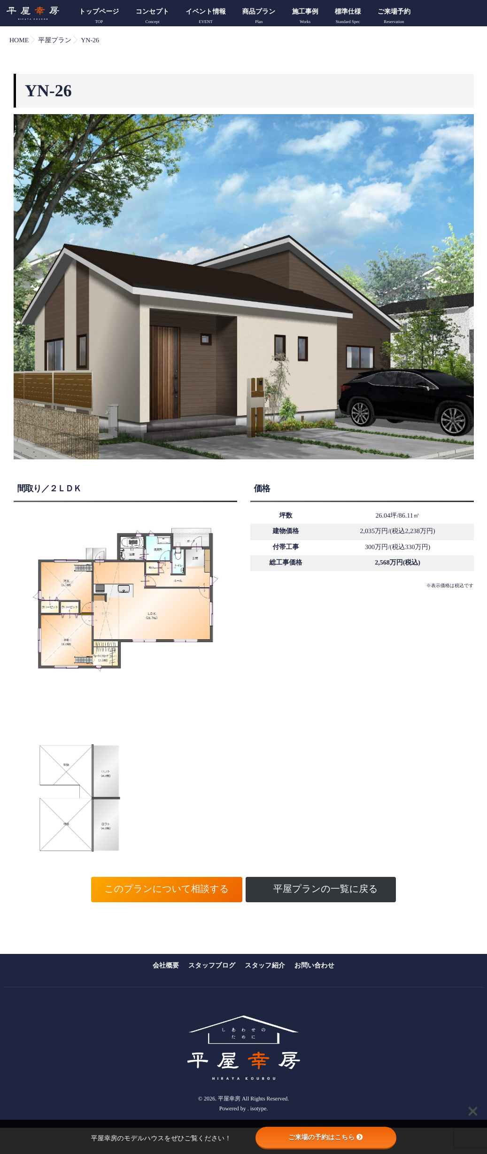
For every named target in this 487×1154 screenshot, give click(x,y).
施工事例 (305, 17)
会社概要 (166, 965)
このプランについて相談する (166, 889)
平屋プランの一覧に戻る (325, 889)
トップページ (99, 17)
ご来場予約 (394, 17)
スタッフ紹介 (265, 965)
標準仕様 (348, 17)
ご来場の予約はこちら (325, 1137)
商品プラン (259, 17)
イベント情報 (205, 17)
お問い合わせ (314, 965)
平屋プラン (54, 40)
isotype (258, 1098)
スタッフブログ (211, 965)
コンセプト (153, 17)
